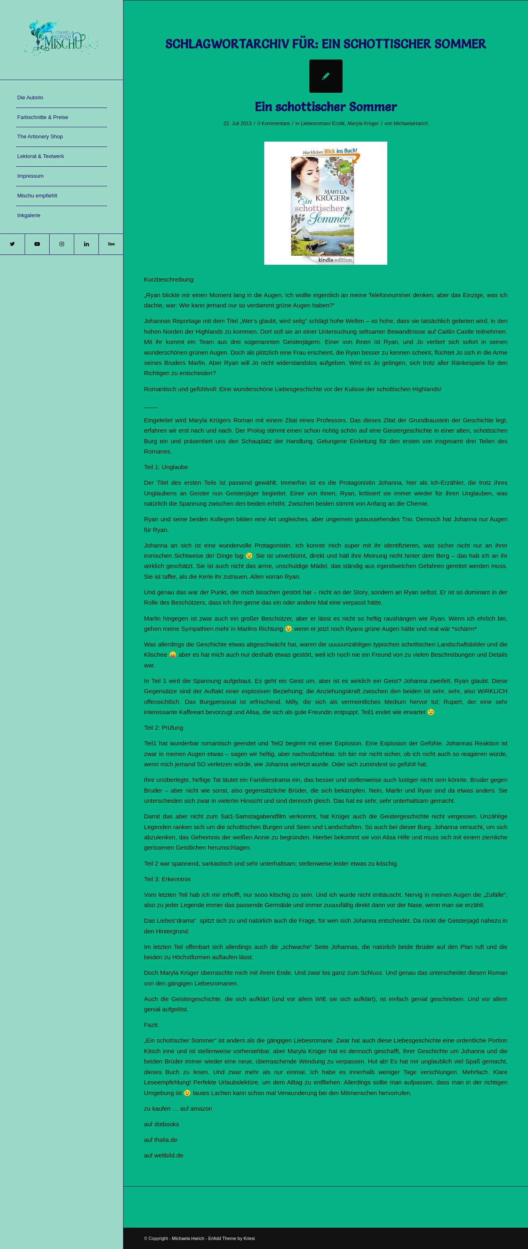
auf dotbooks (161, 1124)
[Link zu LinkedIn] (86, 244)
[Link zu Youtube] (37, 244)
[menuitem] (61, 98)
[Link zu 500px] (110, 244)
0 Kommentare (273, 123)
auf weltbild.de (163, 1155)
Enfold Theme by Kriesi (231, 1238)
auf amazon (196, 1108)
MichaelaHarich (411, 123)
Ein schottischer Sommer (326, 107)
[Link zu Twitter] (12, 244)
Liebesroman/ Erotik (323, 123)
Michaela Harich (188, 1238)
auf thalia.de (160, 1139)
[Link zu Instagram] (61, 244)
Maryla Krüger (363, 123)
